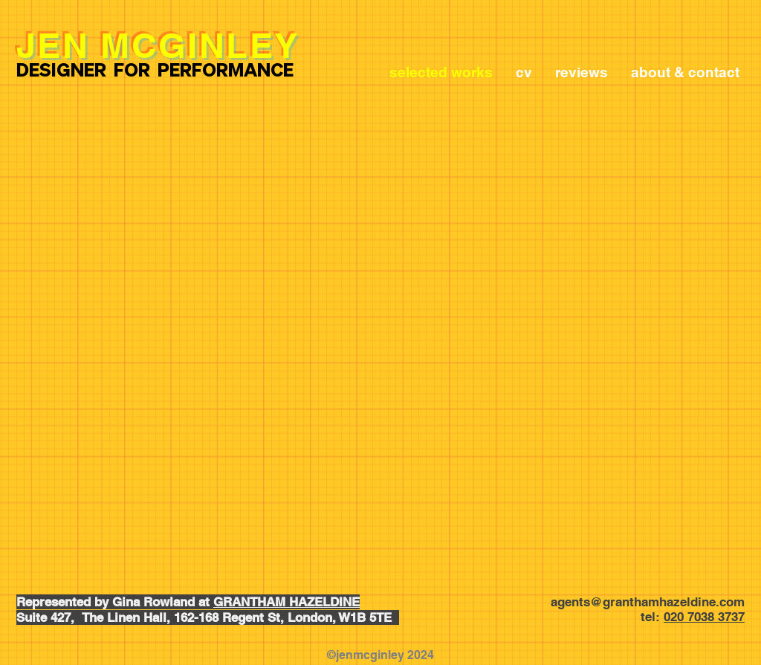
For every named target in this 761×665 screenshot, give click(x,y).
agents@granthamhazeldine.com (648, 601)
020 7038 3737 (704, 616)
